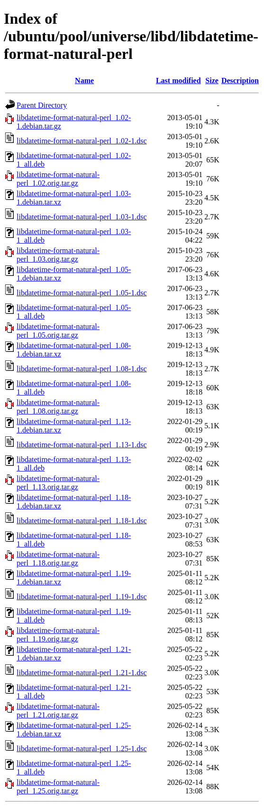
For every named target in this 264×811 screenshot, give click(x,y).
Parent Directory (42, 105)
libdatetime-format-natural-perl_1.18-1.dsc (82, 521)
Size (211, 80)
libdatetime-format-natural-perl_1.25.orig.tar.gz (58, 786)
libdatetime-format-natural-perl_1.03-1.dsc (82, 217)
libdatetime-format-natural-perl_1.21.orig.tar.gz (58, 710)
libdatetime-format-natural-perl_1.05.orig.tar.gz (58, 330)
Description (240, 80)
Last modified (178, 80)
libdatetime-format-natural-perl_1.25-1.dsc (82, 749)
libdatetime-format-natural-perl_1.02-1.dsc (82, 141)
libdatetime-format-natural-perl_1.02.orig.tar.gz (58, 178)
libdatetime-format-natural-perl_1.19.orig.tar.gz (58, 634)
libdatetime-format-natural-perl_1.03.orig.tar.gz (58, 254)
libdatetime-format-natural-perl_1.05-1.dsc (82, 293)
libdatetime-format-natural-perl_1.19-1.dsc (82, 597)
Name (84, 80)
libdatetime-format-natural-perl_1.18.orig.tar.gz (58, 558)
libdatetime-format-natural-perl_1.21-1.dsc (82, 673)
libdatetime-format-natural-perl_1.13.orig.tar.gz (58, 482)
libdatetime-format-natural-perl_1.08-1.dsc (82, 369)
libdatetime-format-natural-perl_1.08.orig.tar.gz (58, 406)
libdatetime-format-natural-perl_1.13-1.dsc (82, 445)
